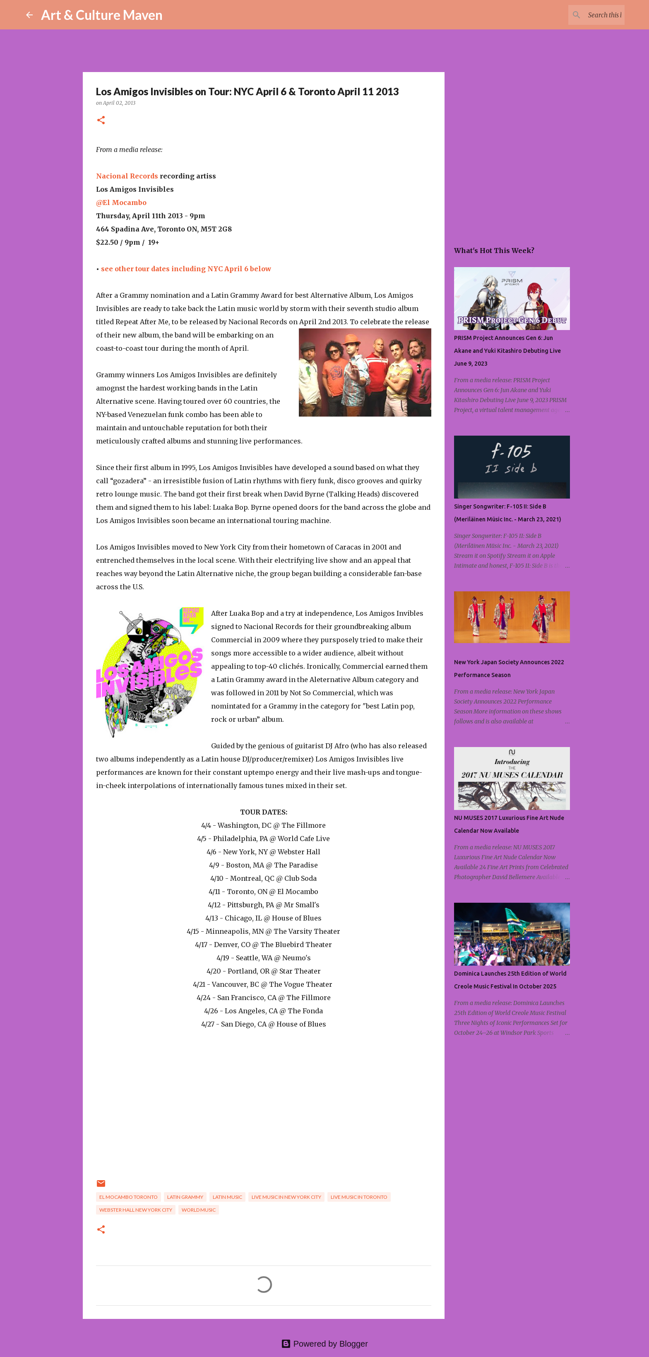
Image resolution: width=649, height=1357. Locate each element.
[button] (101, 120)
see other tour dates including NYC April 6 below (186, 269)
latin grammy (185, 1197)
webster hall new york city (135, 1210)
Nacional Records (127, 176)
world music (199, 1210)
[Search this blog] (581, 15)
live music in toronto (359, 1197)
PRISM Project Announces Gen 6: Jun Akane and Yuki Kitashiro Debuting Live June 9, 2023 (507, 351)
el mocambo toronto (128, 1197)
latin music (227, 1197)
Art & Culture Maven (102, 15)
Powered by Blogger (324, 1343)
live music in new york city (286, 1197)
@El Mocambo (121, 202)
